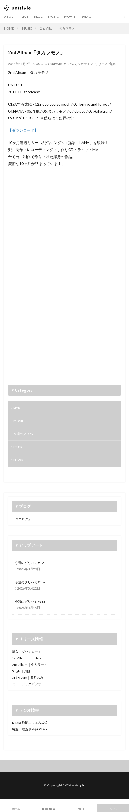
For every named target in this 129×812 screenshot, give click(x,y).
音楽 (112, 64)
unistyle (56, 64)
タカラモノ (85, 64)
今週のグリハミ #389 (30, 582)
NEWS (18, 460)
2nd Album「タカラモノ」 (59, 28)
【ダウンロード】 (23, 130)
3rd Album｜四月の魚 (27, 678)
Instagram (48, 808)
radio (81, 808)
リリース (101, 64)
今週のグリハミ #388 (30, 601)
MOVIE (69, 17)
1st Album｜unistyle (26, 658)
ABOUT (10, 17)
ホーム (16, 808)
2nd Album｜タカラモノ (29, 665)
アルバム (69, 64)
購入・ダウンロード (26, 652)
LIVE (25, 17)
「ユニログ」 (21, 519)
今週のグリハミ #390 (30, 563)
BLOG (38, 17)
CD (47, 64)
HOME (9, 28)
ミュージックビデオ (26, 684)
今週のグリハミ (24, 434)
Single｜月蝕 (21, 671)
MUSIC (53, 17)
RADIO (86, 17)
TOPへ (113, 808)
